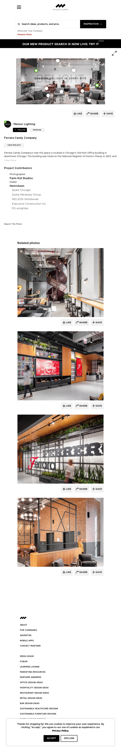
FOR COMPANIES (28, 630)
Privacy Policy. (60, 730)
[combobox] (93, 24)
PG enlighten (20, 208)
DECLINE (69, 738)
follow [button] (21, 130)
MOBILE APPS (27, 641)
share (94, 114)
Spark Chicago (21, 190)
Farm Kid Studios (21, 178)
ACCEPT (51, 738)
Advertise (25, 635)
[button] (19, 7)
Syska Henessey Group (26, 194)
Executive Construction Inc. (29, 203)
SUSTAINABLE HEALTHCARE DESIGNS (39, 709)
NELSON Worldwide (25, 199)
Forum (23, 662)
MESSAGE (37, 130)
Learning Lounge (29, 667)
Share (83, 322)
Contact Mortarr (30, 646)
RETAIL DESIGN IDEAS (31, 698)
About (23, 625)
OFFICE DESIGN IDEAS (31, 682)
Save (98, 322)
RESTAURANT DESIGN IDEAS (34, 693)
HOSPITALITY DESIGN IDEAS (34, 688)
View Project (14, 145)
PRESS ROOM (27, 656)
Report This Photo (13, 224)
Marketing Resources (32, 672)
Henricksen (17, 186)
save (109, 114)
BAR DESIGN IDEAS (29, 703)
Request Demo (24, 34)
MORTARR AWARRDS (30, 677)
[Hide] (101, 40)
